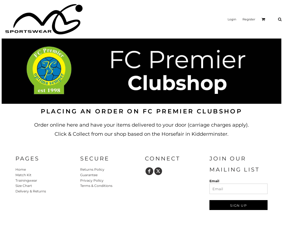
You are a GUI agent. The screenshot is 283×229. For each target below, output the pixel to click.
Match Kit (23, 175)
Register (248, 19)
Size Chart (23, 186)
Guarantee (89, 175)
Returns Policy (92, 169)
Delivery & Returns (30, 191)
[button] (263, 19)
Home (20, 169)
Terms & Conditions (96, 186)
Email (214, 181)
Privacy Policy (92, 180)
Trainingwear (26, 180)
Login (232, 19)
